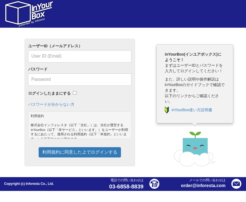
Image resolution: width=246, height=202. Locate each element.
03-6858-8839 (126, 186)
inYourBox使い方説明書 (188, 110)
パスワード (37, 69)
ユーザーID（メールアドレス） (55, 46)
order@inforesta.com (203, 185)
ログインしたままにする (49, 93)
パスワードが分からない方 (51, 104)
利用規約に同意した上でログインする (79, 152)
